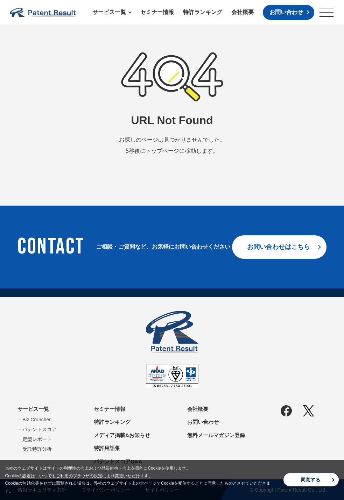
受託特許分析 (37, 449)
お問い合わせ (286, 12)
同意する (310, 480)
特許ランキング (202, 12)
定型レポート (37, 439)
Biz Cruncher (36, 419)
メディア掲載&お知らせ (122, 435)
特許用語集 (107, 448)
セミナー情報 (157, 12)
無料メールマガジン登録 (216, 435)
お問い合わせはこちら (278, 246)
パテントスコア (39, 429)
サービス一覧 (109, 12)
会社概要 (242, 12)
